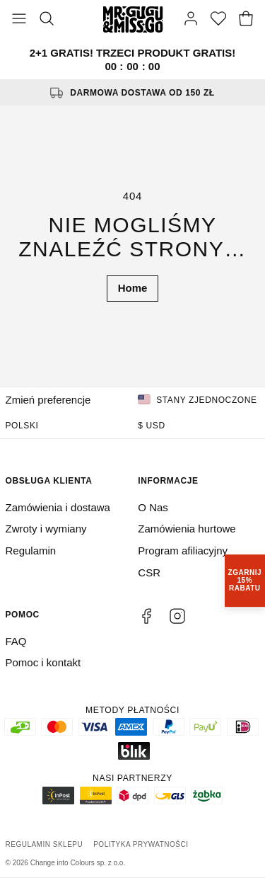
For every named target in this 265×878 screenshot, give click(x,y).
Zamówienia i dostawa (58, 507)
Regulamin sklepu (44, 844)
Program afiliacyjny (183, 551)
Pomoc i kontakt (43, 662)
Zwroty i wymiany (46, 529)
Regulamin (31, 551)
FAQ (16, 641)
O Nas (153, 507)
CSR (149, 572)
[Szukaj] (46, 19)
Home (133, 288)
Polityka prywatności (140, 844)
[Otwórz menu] (19, 19)
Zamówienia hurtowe (186, 529)
